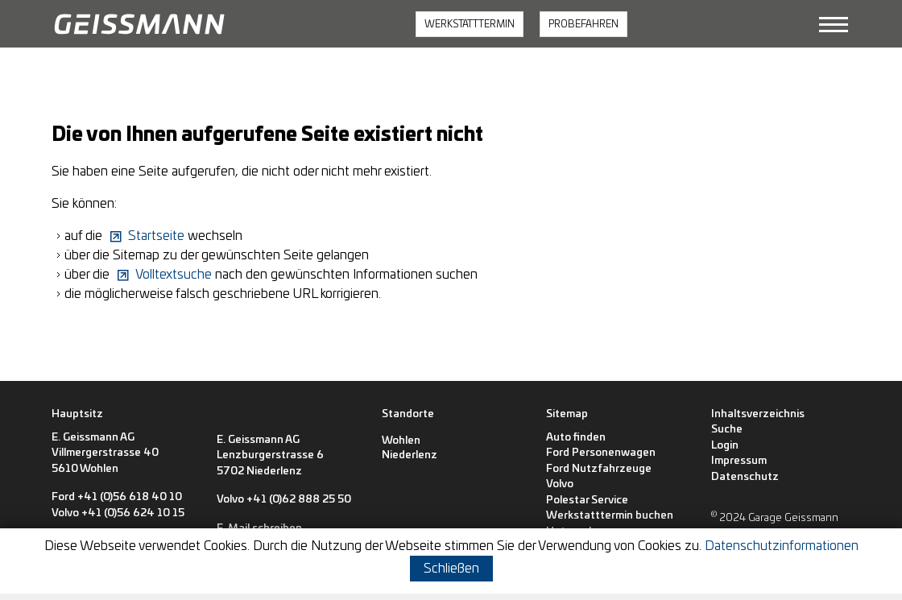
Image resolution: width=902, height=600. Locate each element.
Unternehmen (581, 532)
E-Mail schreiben (94, 541)
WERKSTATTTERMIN (469, 24)
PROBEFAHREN (583, 24)
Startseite (156, 236)
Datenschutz (745, 477)
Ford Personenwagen (601, 453)
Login (725, 446)
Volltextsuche (173, 274)
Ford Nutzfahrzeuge (599, 469)
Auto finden (576, 437)
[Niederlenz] (409, 456)
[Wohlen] (401, 441)
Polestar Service (587, 500)
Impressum (739, 461)
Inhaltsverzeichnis (758, 414)
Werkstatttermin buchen (609, 516)
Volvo (559, 484)
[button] (833, 24)
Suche (727, 429)
